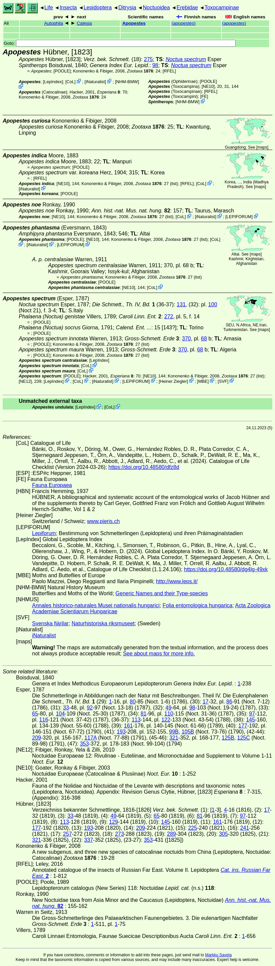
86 (229, 701)
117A (91, 738)
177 (242, 726)
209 (36, 738)
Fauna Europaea (52, 485)
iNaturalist (95, 81)
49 (168, 707)
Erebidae (187, 7)
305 (223, 834)
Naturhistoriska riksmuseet (103, 623)
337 (88, 840)
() (183, 23)
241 (244, 828)
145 (250, 719)
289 (171, 834)
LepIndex (53, 81)
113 (136, 719)
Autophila (53, 23)
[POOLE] (62, 70)
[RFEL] (169, 70)
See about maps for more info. (159, 653)
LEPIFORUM (239, 216)
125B (228, 738)
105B (187, 732)
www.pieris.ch (103, 521)
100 (212, 304)
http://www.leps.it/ (177, 581)
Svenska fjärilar (50, 623)
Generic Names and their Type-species (162, 593)
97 (252, 713)
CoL (70, 81)
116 (43, 719)
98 (155, 65)
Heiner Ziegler (173, 380)
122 (165, 719)
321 (173, 738)
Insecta (68, 7)
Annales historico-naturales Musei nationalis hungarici (96, 605)
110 (168, 713)
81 (144, 713)
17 (205, 701)
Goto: (120, 43)
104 (60, 713)
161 (128, 726)
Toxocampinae (221, 7)
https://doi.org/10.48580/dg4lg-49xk (226, 569)
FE (204, 96)
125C (243, 738)
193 (121, 732)
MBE (203, 380)
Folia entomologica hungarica (197, 605)
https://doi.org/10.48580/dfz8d (144, 467)
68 (204, 338)
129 (113, 822)
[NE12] (25, 380)
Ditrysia (127, 7)
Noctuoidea (156, 7)
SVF (223, 380)
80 (133, 701)
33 (66, 707)
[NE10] (208, 86)
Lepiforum (44, 533)
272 (168, 316)
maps (262, 147)
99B (173, 732)
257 (67, 834)
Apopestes (134, 23)
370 (186, 338)
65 (35, 713)
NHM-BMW (127, 81)
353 (84, 744)
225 (192, 828)
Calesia (84, 23)
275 (148, 59)
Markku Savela (218, 955)
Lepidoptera (98, 7)
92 (90, 707)
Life (48, 7)
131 (181, 304)
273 (119, 834)
